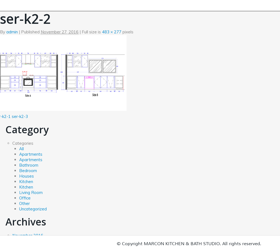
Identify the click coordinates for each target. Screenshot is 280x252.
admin (12, 31)
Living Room (31, 192)
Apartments (30, 154)
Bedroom (28, 170)
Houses (26, 176)
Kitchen (26, 181)
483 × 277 (111, 31)
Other (24, 203)
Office (25, 198)
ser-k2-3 (20, 116)
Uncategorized (33, 209)
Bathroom (28, 165)
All (21, 148)
